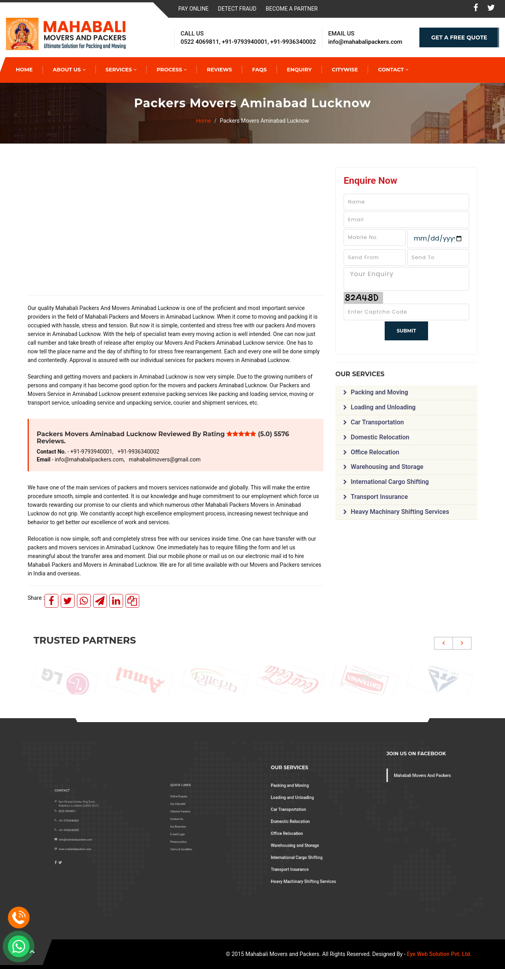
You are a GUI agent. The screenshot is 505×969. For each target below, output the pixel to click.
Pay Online (193, 9)
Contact (393, 69)
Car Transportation (373, 422)
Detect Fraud (237, 9)
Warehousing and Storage (383, 466)
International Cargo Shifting (386, 481)
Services (121, 69)
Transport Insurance (375, 496)
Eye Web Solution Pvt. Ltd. (439, 954)
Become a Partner (292, 9)
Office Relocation (371, 452)
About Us (69, 69)
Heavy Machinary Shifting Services (396, 511)
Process (172, 69)
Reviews (219, 69)
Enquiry (299, 69)
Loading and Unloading (379, 407)
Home (203, 121)
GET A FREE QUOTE (459, 37)
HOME (24, 69)
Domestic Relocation (376, 437)
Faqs (259, 69)
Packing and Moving (375, 392)
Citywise (345, 69)
